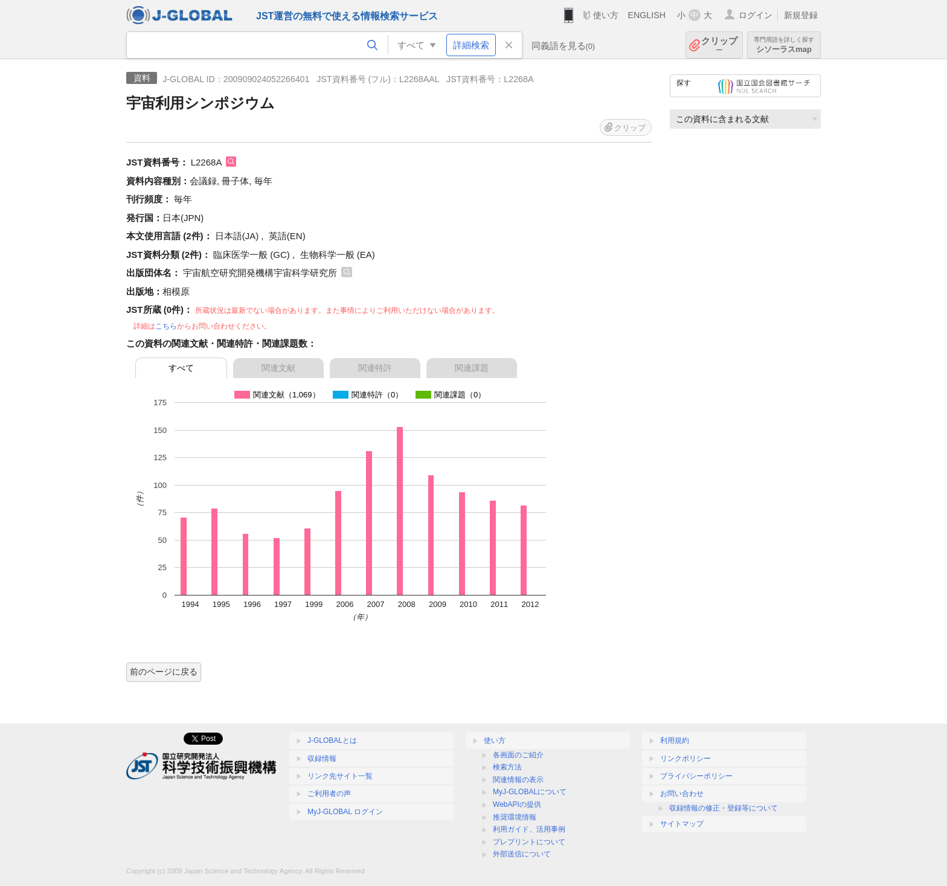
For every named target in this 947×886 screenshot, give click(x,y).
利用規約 (674, 740)
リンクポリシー (685, 758)
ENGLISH (647, 15)
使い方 (605, 15)
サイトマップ (682, 824)
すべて (181, 368)
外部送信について (522, 854)
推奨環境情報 (514, 817)
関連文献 (278, 368)
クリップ (719, 45)
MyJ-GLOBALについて (530, 792)
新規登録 (801, 15)
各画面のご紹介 (518, 755)
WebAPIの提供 (517, 804)
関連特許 (375, 368)
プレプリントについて (529, 842)
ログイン (755, 15)
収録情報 (321, 758)
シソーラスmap (784, 45)
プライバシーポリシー (696, 776)
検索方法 (507, 767)
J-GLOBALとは (332, 740)
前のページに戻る (163, 671)
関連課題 (472, 368)
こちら (166, 326)
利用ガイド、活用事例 (529, 829)
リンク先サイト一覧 (340, 776)
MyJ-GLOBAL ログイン (345, 811)
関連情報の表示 (518, 779)
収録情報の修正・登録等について (723, 808)
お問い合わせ (682, 793)
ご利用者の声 (329, 793)
